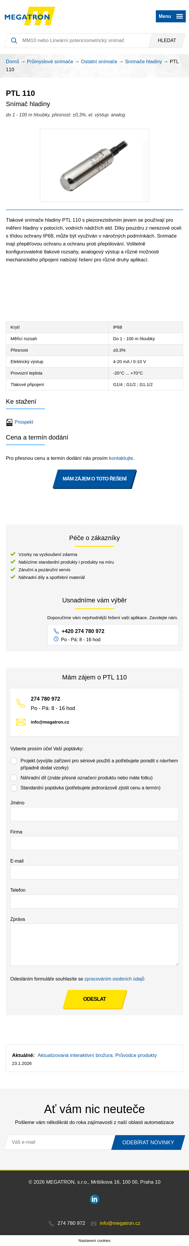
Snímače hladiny (143, 61)
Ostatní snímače (99, 61)
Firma (16, 831)
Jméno (17, 802)
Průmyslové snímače (50, 61)
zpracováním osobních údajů (115, 978)
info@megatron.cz (50, 721)
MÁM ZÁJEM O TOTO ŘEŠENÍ (94, 479)
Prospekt (20, 422)
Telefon (18, 890)
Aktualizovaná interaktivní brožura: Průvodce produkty (97, 1055)
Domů (12, 61)
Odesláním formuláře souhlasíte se (77, 978)
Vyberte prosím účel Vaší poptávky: (47, 748)
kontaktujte (121, 458)
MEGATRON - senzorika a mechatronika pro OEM (30, 16)
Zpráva (17, 919)
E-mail (16, 860)
